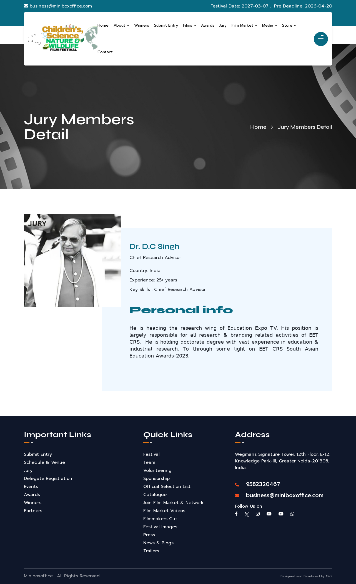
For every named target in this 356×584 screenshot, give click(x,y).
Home (258, 127)
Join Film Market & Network (173, 502)
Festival (151, 454)
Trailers (151, 551)
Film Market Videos (164, 510)
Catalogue (155, 494)
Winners (32, 502)
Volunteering (157, 470)
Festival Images (160, 526)
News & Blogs (158, 543)
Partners (33, 510)
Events (31, 486)
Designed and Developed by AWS (306, 576)
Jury (28, 470)
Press (149, 535)
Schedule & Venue (44, 462)
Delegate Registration (48, 478)
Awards (32, 494)
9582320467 (257, 484)
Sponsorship (156, 478)
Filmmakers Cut (160, 518)
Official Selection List (166, 486)
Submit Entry (38, 454)
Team (149, 462)
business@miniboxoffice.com (58, 6)
